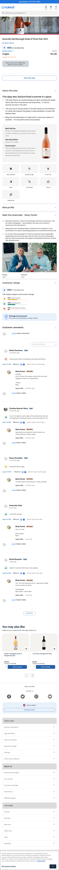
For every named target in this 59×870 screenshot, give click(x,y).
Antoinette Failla (15, 505)
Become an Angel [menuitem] (10, 746)
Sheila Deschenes (16, 350)
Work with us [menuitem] (8, 791)
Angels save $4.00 (9, 57)
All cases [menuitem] (7, 818)
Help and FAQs (29, 686)
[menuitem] (9, 696)
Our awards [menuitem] (8, 779)
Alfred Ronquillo (15, 559)
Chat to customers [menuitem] (10, 740)
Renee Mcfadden (16, 458)
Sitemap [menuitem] (7, 752)
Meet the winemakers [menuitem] (11, 772)
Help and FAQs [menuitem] (9, 733)
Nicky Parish (20, 371)
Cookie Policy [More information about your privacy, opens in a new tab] (40, 861)
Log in (14, 333)
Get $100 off (23, 1)
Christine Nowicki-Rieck (18, 408)
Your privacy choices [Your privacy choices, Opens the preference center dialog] (9, 866)
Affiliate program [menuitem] (10, 798)
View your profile (4, 334)
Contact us (29, 691)
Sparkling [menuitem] (7, 843)
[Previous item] (26, 675)
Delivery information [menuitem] (11, 727)
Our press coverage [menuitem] (11, 785)
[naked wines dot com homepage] (7, 7)
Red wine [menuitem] (7, 824)
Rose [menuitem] (6, 837)
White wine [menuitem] (8, 831)
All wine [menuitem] (7, 812)
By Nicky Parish (8, 43)
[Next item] (32, 675)
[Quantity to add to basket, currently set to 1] (6, 667)
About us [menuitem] (8, 766)
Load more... (29, 613)
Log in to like (6, 364)
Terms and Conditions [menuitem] (11, 759)
